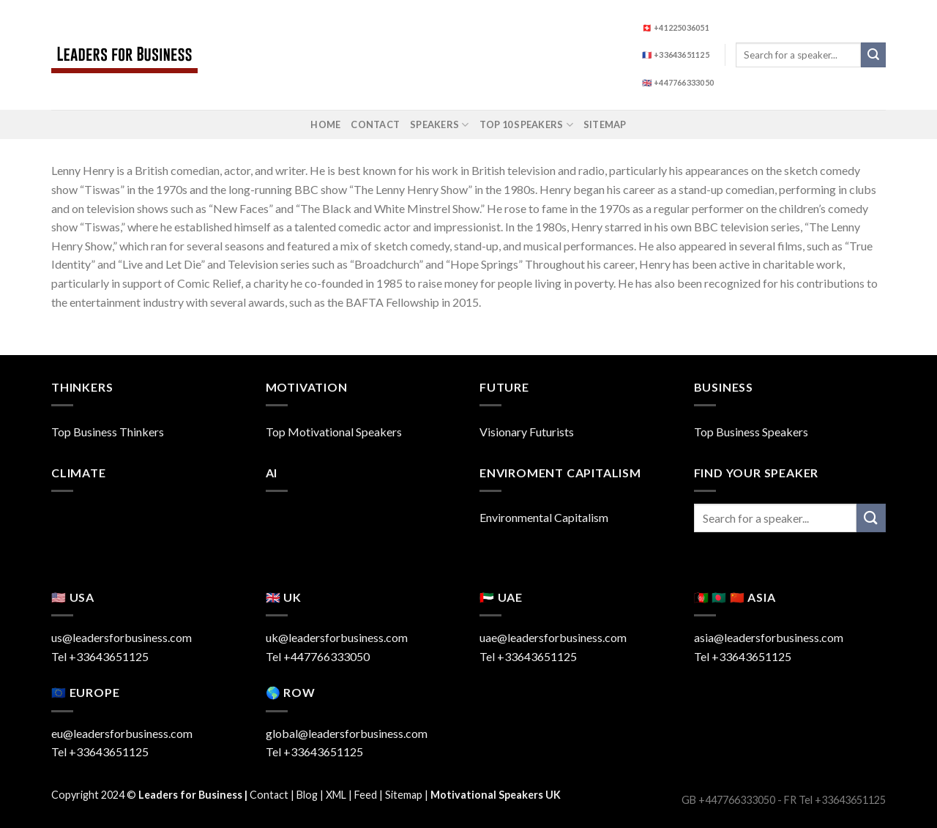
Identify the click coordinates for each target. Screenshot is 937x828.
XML (336, 794)
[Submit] (873, 54)
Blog (307, 794)
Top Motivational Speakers (334, 432)
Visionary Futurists (526, 432)
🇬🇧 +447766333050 (678, 82)
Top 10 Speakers (526, 125)
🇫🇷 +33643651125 (675, 54)
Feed (365, 794)
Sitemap (605, 124)
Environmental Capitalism (543, 517)
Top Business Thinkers (107, 432)
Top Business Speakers (751, 432)
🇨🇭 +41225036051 (675, 27)
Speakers (439, 125)
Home (325, 124)
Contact (375, 124)
